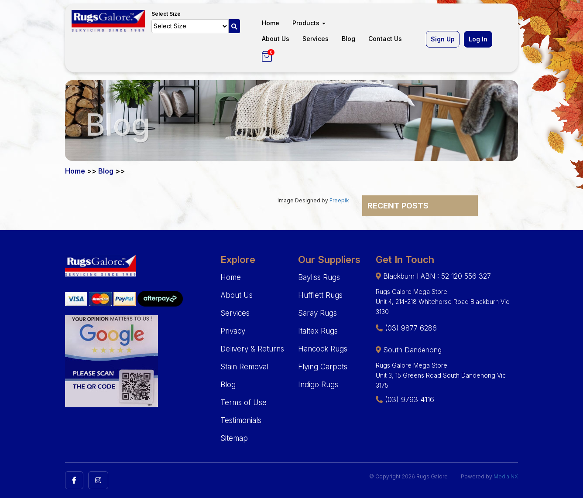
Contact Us (385, 38)
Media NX (506, 476)
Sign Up (443, 39)
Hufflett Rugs (320, 295)
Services (315, 38)
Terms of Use (243, 402)
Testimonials (240, 420)
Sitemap (234, 438)
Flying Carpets (322, 366)
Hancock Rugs (322, 349)
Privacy (232, 331)
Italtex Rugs (318, 331)
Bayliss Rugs (319, 277)
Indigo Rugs (318, 384)
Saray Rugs (317, 313)
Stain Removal (244, 366)
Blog (348, 38)
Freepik (339, 200)
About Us (275, 38)
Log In (478, 39)
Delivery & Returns (252, 349)
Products (309, 23)
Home (270, 23)
